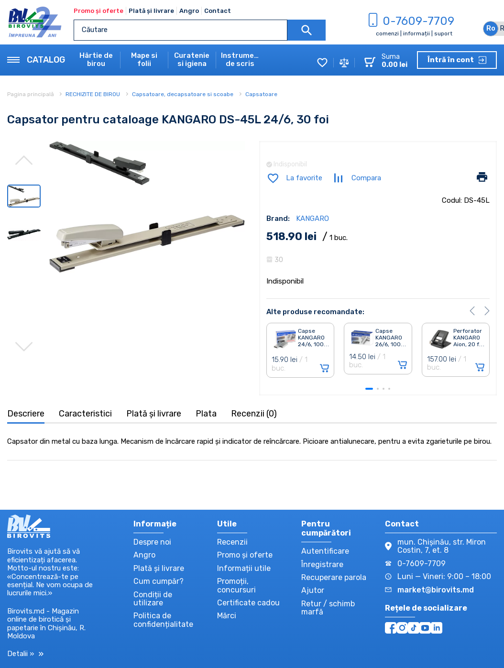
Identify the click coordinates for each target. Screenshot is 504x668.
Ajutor (312, 590)
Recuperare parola (333, 577)
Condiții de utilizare (152, 598)
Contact (217, 10)
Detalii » (25, 654)
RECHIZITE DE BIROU (93, 94)
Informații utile (244, 568)
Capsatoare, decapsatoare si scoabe (182, 94)
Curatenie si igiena (191, 60)
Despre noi (152, 542)
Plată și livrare (151, 10)
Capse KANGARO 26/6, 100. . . (390, 338)
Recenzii (232, 542)
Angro (189, 10)
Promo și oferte (98, 10)
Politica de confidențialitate (163, 619)
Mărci (226, 615)
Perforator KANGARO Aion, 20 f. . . (468, 338)
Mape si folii (144, 60)
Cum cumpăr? (158, 581)
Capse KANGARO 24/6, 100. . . (313, 338)
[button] (472, 311)
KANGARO (312, 218)
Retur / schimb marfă (328, 607)
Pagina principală (31, 94)
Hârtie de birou (96, 60)
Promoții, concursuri (236, 585)
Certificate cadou (248, 602)
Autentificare (325, 551)
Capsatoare (261, 94)
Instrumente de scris (240, 60)
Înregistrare (322, 564)
